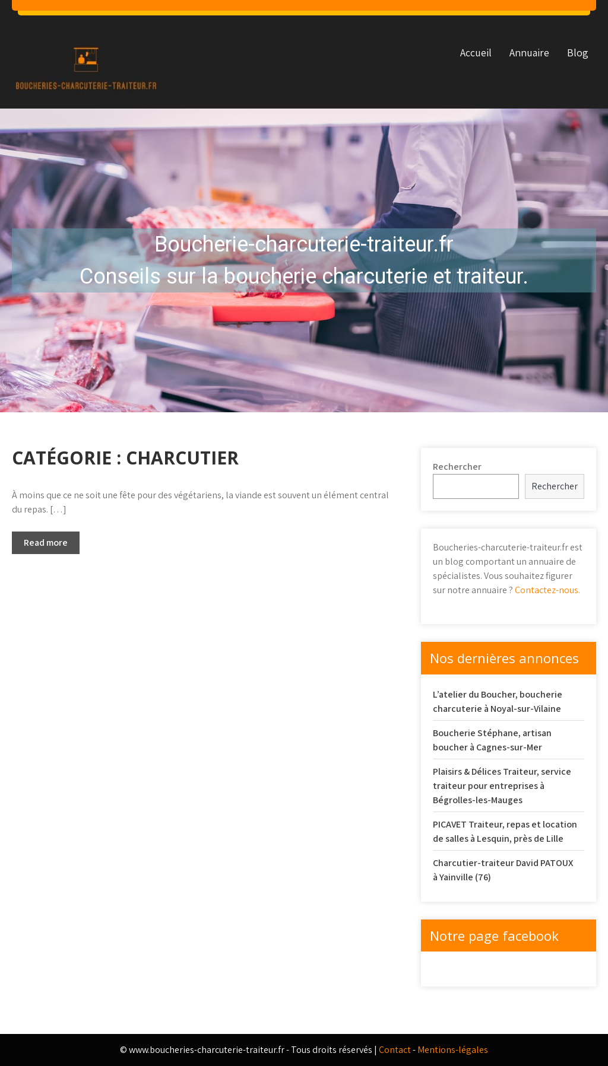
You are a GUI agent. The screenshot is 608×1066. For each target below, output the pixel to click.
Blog (577, 52)
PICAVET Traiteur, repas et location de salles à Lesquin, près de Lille (505, 831)
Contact (395, 1049)
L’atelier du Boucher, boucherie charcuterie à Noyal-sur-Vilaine (497, 701)
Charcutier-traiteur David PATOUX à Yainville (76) (503, 870)
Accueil (476, 52)
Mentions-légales (452, 1049)
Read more (46, 542)
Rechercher (457, 466)
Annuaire (529, 52)
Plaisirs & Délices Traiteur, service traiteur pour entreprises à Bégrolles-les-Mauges (502, 785)
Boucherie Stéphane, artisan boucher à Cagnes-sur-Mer (492, 740)
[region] (304, 260)
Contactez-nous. (547, 590)
